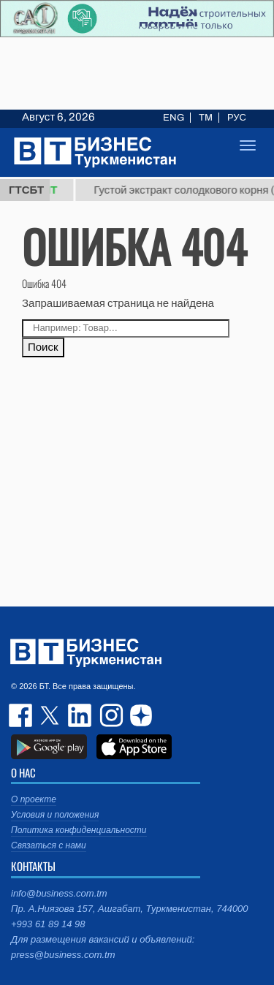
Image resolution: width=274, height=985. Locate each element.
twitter (51, 715)
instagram (109, 715)
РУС (236, 118)
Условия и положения (55, 815)
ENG (173, 118)
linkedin (80, 715)
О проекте (33, 799)
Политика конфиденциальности (79, 830)
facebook (22, 715)
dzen (138, 715)
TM (206, 118)
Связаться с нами (48, 845)
